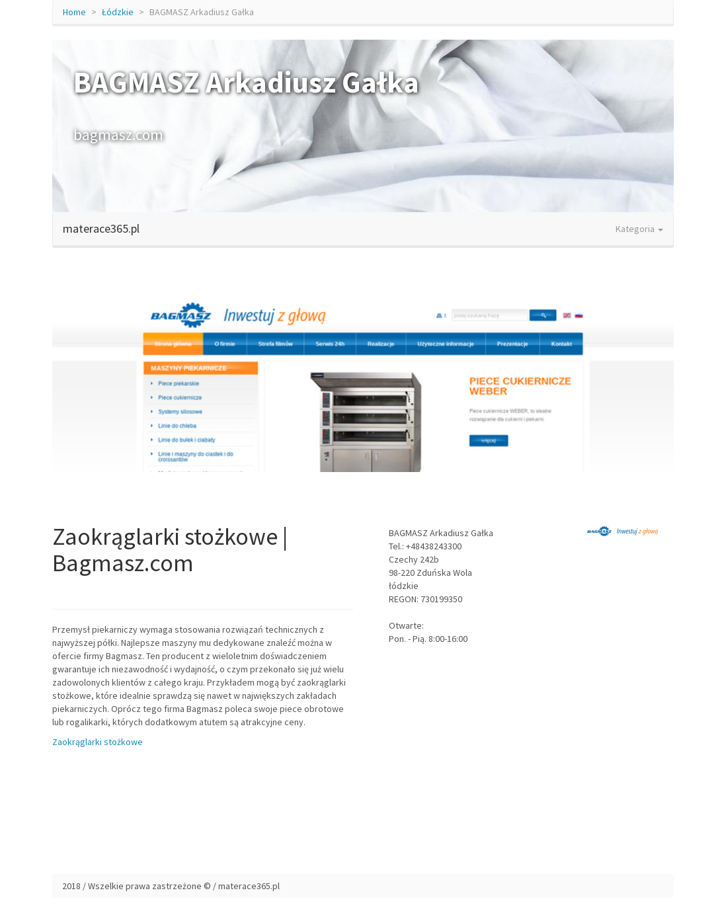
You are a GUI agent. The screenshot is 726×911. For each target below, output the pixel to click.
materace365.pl (101, 228)
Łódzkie (118, 12)
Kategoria (639, 229)
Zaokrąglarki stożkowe (97, 742)
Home (74, 12)
